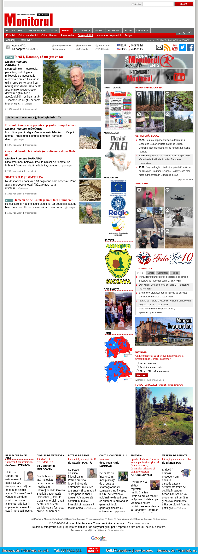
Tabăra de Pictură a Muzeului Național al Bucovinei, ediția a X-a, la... (165, 302)
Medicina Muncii (42, 519)
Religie (128, 35)
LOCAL (53, 30)
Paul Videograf (124, 519)
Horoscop (60, 49)
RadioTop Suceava (75, 519)
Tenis (110, 519)
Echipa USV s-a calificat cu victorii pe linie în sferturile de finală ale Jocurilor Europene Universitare (165, 159)
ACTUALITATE (82, 30)
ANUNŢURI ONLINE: (19, 40)
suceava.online (96, 519)
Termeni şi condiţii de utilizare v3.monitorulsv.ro (99, 530)
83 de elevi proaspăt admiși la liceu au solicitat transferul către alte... (163, 294)
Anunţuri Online (63, 45)
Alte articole (187, 179)
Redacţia (83, 49)
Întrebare (104, 459)
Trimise (174, 273)
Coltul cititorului (49, 35)
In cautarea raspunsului (109, 35)
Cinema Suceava (143, 519)
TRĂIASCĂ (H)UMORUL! (45, 461)
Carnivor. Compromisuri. (19, 462)
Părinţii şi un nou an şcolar (176, 459)
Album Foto (104, 45)
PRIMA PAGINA (37, 30)
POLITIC (99, 30)
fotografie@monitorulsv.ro (171, 385)
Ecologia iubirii (85, 35)
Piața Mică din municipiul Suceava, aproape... (157, 310)
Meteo (36, 49)
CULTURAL (142, 30)
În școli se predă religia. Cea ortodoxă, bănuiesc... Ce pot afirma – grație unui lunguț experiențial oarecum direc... (39, 136)
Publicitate (103, 49)
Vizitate (140, 273)
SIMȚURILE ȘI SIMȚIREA (24, 177)
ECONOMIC (114, 30)
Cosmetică (161, 519)
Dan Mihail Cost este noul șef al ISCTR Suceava (164, 286)
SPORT (128, 30)
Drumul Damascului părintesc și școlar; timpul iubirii (40, 125)
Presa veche (67, 35)
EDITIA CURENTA (15, 30)
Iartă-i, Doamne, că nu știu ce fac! (39, 57)
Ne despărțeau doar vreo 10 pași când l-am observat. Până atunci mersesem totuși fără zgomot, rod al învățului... (40, 185)
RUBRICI (66, 30)
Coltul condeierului (28, 35)
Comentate (162, 273)
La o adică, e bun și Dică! (82, 459)
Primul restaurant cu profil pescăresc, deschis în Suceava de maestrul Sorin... (163, 279)
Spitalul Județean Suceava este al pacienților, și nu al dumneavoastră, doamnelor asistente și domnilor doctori (145, 465)
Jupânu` (58, 519)
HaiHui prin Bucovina (149, 87)
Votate (151, 273)
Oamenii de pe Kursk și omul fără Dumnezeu (43, 200)
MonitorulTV (85, 45)
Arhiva (137, 4)
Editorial (10, 35)
